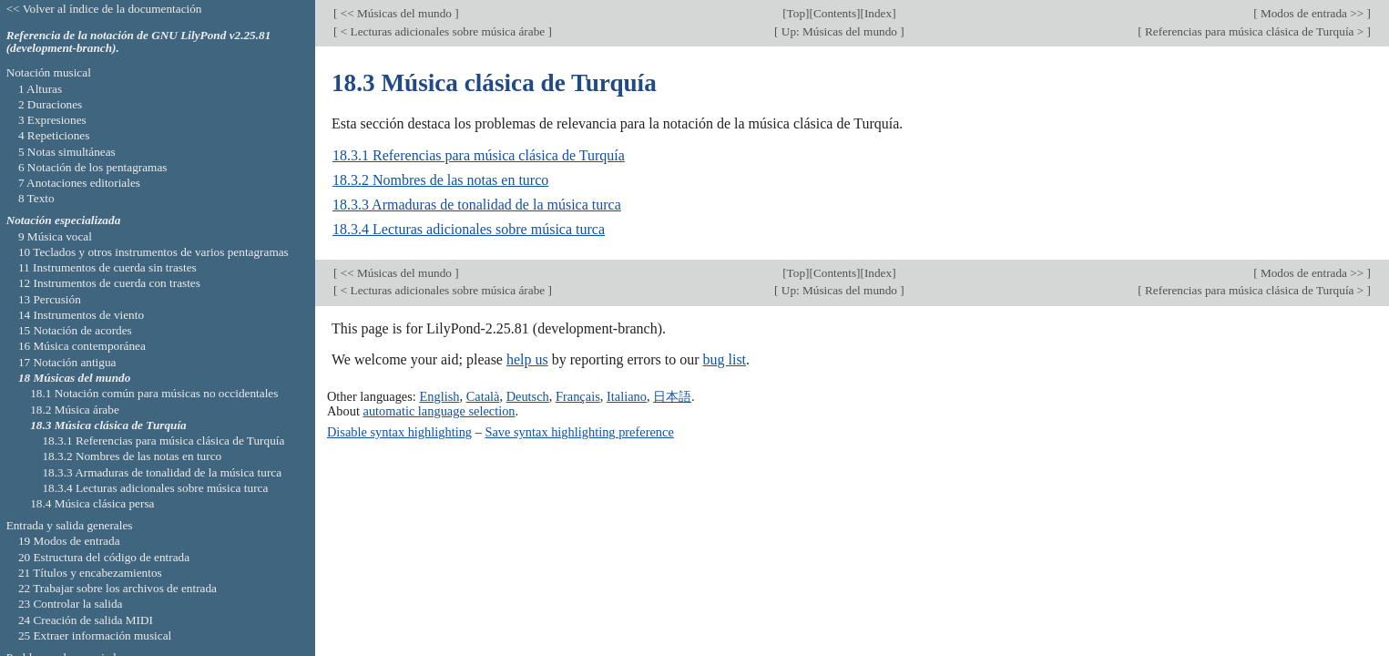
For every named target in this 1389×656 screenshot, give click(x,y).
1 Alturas (40, 89)
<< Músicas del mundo (395, 13)
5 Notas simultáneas (67, 152)
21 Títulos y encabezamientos (90, 572)
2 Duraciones (50, 104)
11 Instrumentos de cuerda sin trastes (107, 267)
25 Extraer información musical (94, 635)
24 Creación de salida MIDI (85, 620)
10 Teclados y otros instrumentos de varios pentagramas (153, 252)
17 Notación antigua (67, 362)
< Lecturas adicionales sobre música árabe (442, 31)
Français (578, 396)
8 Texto (36, 198)
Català (483, 396)
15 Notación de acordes (75, 330)
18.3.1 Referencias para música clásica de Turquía (478, 155)
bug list (724, 359)
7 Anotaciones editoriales (79, 183)
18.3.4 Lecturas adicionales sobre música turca (468, 229)
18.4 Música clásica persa (92, 503)
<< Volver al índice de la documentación (104, 8)
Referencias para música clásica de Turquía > (1254, 31)
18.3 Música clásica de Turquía (108, 425)
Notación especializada (63, 220)
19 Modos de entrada (69, 541)
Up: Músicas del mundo (840, 31)
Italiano (627, 396)
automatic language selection (439, 411)
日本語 (672, 396)
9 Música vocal (55, 236)
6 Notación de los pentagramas (93, 167)
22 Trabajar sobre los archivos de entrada (117, 588)
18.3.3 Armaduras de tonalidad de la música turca (476, 204)
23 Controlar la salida (70, 603)
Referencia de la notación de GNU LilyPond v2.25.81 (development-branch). (138, 42)
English (439, 396)
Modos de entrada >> (1312, 13)
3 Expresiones (52, 120)
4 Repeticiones (53, 135)
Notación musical (48, 72)
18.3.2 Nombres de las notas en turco (440, 180)
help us (527, 359)
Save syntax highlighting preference (579, 432)
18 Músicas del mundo (74, 377)
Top (796, 13)
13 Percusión (49, 299)
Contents (834, 13)
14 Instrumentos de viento (81, 315)
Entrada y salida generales (69, 525)
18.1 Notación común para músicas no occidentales (154, 393)
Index (878, 13)
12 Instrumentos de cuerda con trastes (109, 283)
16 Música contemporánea (82, 346)
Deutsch (527, 396)
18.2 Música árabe (74, 409)
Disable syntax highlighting (399, 432)
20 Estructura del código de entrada (103, 557)
